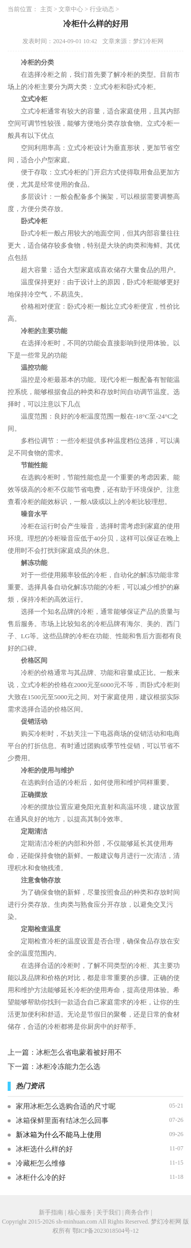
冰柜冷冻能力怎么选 (68, 1067)
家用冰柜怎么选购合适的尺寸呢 (66, 1106)
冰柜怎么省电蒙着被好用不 (79, 1052)
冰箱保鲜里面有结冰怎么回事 (62, 1120)
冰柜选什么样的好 (44, 1149)
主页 (46, 9)
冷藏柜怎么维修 (41, 1163)
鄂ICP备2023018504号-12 (105, 1230)
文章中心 (71, 9)
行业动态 (102, 9)
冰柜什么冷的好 (41, 1177)
